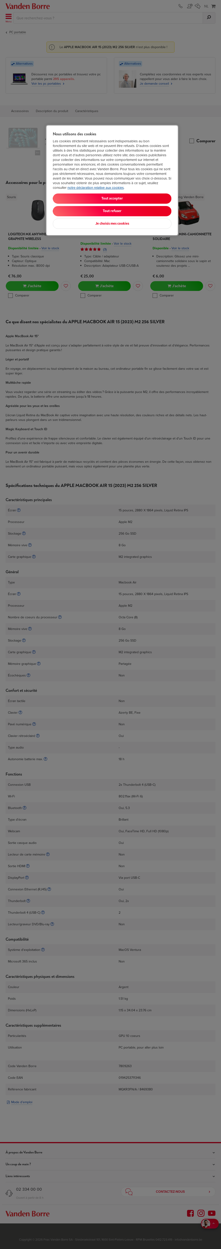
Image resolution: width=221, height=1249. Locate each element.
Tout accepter (112, 198)
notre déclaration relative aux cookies (95, 187)
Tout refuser (112, 211)
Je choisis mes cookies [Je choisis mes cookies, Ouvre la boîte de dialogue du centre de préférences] (112, 223)
